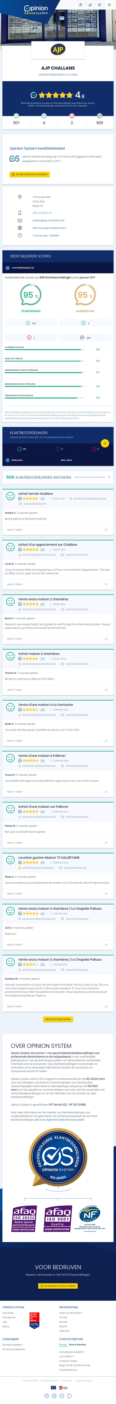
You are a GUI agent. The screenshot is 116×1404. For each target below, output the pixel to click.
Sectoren (63, 1326)
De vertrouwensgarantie (13, 1349)
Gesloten (55, 235)
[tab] (63, 1344)
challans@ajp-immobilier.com (48, 220)
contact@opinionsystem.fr (71, 1352)
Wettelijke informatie (31, 1381)
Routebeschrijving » (68, 1370)
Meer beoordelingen (58, 1019)
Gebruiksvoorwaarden (50, 1381)
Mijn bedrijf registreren (58, 1285)
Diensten (63, 1322)
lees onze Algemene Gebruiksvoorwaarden (60, 1119)
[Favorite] (105, 443)
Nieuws (5, 1326)
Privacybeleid (67, 1381)
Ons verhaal (7, 1313)
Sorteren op (89, 477)
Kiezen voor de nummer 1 (71, 1313)
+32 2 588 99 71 (66, 1356)
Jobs (4, 1322)
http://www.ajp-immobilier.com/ (49, 228)
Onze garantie (8, 1317)
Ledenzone (64, 1331)
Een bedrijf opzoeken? (12, 1345)
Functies (63, 1317)
